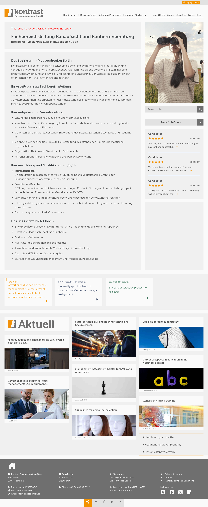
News (191, 15)
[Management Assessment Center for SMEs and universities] (104, 383)
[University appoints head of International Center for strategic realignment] (78, 292)
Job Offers (159, 15)
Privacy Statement (171, 474)
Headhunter (69, 15)
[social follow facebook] (172, 492)
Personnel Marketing (134, 15)
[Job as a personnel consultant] (171, 334)
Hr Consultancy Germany (157, 451)
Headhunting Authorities (156, 437)
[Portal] (24, 13)
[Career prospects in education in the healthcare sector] (171, 373)
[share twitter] (112, 503)
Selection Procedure (109, 15)
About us (181, 15)
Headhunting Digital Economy (160, 444)
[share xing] (96, 503)
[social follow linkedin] (189, 492)
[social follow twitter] (181, 492)
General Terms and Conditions (177, 481)
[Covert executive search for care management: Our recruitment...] (37, 399)
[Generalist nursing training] (171, 413)
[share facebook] (104, 503)
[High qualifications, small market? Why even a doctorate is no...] (37, 353)
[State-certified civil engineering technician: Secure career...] (104, 339)
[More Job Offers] (174, 122)
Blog (199, 15)
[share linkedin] (120, 503)
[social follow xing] (163, 492)
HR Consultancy (87, 15)
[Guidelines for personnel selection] (104, 422)
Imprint (166, 477)
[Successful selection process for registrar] (129, 292)
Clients (170, 15)
